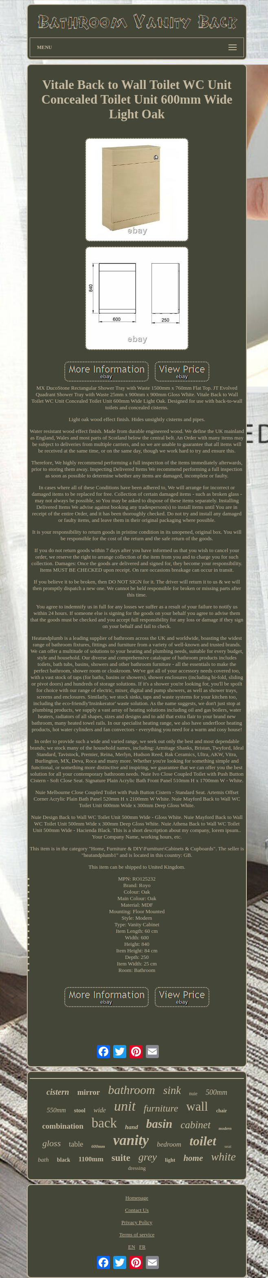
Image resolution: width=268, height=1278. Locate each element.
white (223, 1156)
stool (80, 1110)
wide (100, 1110)
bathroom (131, 1089)
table (76, 1144)
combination (62, 1126)
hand (131, 1127)
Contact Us (137, 1210)
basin (159, 1123)
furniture (161, 1108)
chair (221, 1111)
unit (125, 1106)
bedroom (169, 1144)
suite (121, 1158)
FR (142, 1247)
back (104, 1123)
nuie (193, 1093)
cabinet (195, 1124)
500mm (216, 1092)
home (193, 1158)
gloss (51, 1143)
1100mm (90, 1159)
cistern (57, 1091)
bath (43, 1159)
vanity (131, 1140)
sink (172, 1090)
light (170, 1160)
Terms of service (136, 1234)
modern (225, 1128)
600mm (98, 1146)
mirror (88, 1092)
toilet (202, 1141)
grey (147, 1157)
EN (131, 1247)
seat (227, 1146)
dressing (136, 1168)
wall (197, 1106)
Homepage (136, 1198)
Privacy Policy (136, 1222)
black (63, 1160)
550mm (56, 1110)
